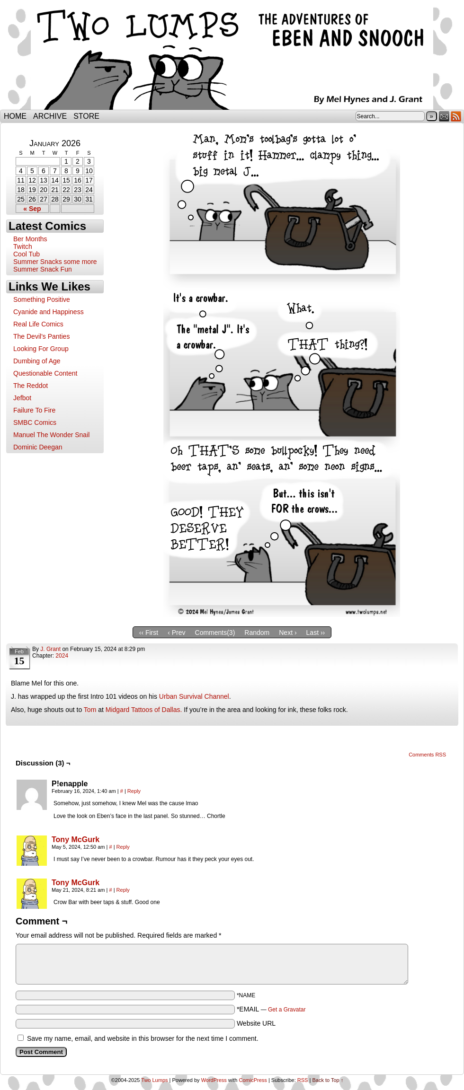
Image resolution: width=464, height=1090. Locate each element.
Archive (50, 116)
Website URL (256, 1023)
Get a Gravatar (286, 1009)
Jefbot (22, 398)
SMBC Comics (34, 422)
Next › (287, 632)
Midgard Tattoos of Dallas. (144, 709)
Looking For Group (41, 348)
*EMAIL (271, 1009)
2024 (61, 655)
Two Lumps (232, 57)
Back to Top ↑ (327, 1080)
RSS (456, 116)
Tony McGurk (75, 839)
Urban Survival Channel (194, 696)
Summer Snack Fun (42, 269)
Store (86, 116)
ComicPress (253, 1080)
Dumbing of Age (37, 361)
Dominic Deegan (37, 447)
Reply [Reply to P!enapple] (134, 791)
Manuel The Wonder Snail (51, 435)
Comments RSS (427, 754)
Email (444, 116)
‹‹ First (148, 632)
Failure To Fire (34, 410)
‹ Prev (176, 632)
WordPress (214, 1080)
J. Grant (50, 649)
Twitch (22, 246)
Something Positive (41, 299)
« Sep (32, 208)
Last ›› (315, 632)
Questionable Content (45, 373)
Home (15, 116)
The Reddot (30, 385)
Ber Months (30, 239)
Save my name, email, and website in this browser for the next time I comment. (143, 1038)
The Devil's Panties (41, 336)
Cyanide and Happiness (48, 312)
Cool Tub (26, 254)
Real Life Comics (38, 324)
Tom (90, 709)
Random (256, 632)
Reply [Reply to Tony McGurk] (123, 847)
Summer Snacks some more (55, 261)
